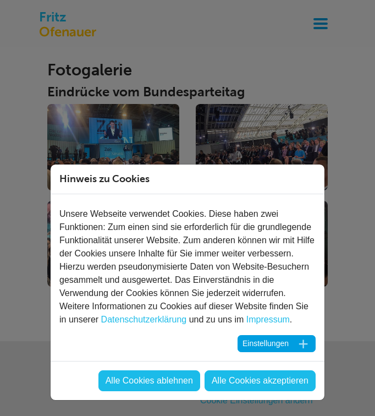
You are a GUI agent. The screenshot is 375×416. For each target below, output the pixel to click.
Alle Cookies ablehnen (149, 380)
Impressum (268, 319)
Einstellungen (265, 343)
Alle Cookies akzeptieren (260, 380)
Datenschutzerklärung (144, 319)
